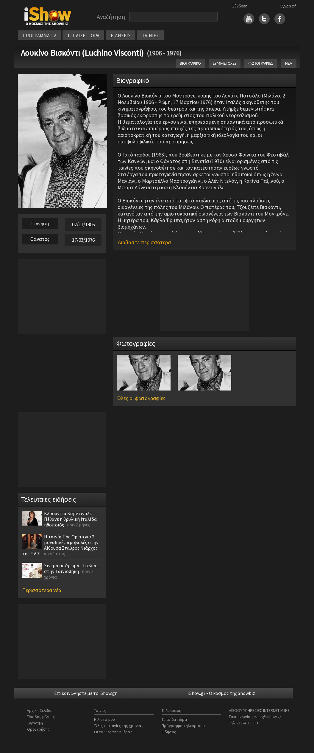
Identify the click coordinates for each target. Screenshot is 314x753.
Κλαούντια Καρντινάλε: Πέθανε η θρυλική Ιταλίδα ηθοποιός (70, 519)
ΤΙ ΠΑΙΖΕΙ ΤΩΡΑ (83, 35)
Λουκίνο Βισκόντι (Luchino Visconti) (82, 52)
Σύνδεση (239, 6)
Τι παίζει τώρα (174, 719)
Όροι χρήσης (38, 729)
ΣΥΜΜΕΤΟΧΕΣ (225, 63)
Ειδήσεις (169, 732)
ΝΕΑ (288, 63)
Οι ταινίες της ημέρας (113, 732)
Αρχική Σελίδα (39, 710)
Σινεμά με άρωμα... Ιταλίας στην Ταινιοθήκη (71, 568)
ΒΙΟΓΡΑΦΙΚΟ (190, 63)
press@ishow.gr (266, 716)
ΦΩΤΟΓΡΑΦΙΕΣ (260, 63)
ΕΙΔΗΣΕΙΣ (121, 35)
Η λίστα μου (104, 719)
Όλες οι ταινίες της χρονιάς (118, 725)
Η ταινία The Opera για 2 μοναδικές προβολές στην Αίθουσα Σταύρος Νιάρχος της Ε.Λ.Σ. (60, 545)
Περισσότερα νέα (41, 590)
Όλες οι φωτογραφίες (141, 398)
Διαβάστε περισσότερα (144, 242)
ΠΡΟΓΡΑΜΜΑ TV (39, 35)
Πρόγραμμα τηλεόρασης (184, 725)
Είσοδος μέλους (41, 716)
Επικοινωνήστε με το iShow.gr (85, 693)
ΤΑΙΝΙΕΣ (150, 35)
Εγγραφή (288, 6)
